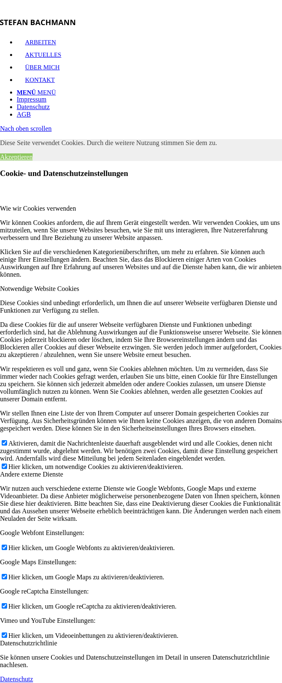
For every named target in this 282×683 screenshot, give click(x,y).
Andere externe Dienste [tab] (31, 474)
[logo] (37, 22)
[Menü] (36, 92)
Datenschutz (16, 679)
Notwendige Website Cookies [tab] (39, 288)
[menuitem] (149, 99)
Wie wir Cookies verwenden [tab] (38, 208)
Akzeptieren (16, 157)
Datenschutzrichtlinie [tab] (28, 643)
